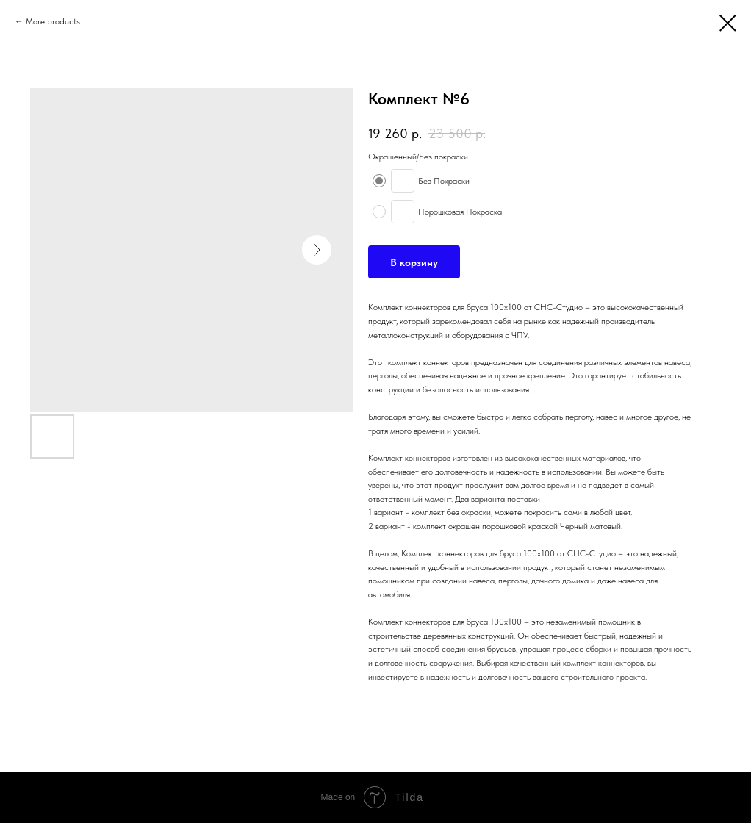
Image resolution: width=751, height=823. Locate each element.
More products (53, 21)
